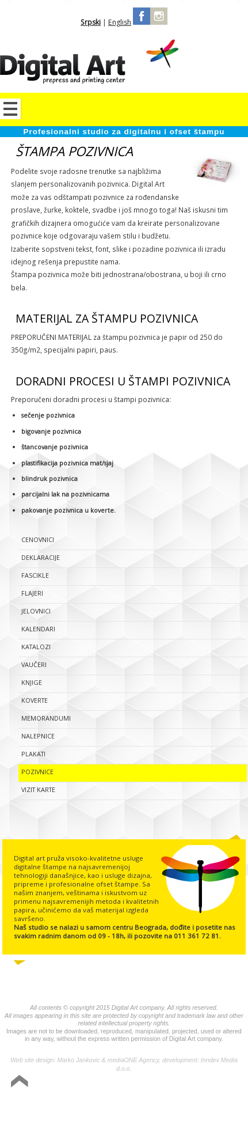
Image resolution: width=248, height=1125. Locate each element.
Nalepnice (38, 736)
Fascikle (35, 575)
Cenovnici (37, 539)
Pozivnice (37, 771)
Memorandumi (46, 718)
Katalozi (36, 646)
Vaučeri (34, 664)
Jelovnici (36, 611)
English (119, 22)
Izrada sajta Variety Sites (191, 1106)
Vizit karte (38, 789)
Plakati (33, 753)
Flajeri (32, 593)
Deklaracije (40, 557)
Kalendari (38, 628)
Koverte (34, 700)
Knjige (31, 682)
